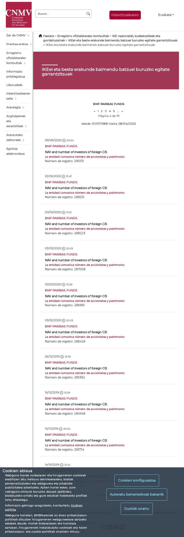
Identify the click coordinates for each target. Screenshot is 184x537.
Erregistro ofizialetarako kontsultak (83, 36)
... (118, 111)
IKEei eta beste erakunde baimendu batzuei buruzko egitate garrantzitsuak (122, 40)
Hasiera (48, 36)
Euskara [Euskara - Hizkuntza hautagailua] (164, 15)
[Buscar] (88, 14)
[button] (17, 35)
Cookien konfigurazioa (136, 480)
